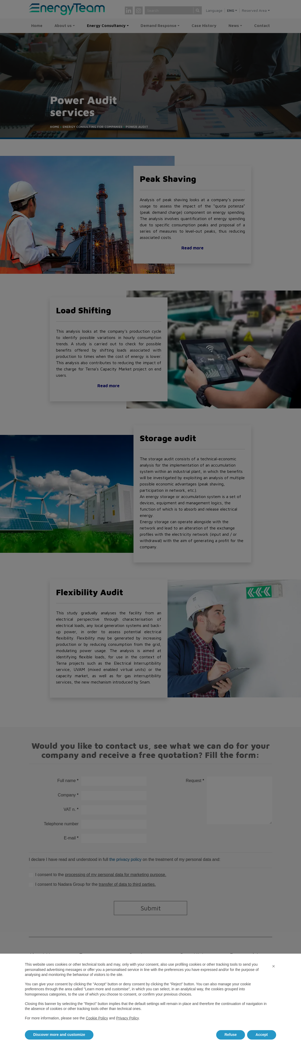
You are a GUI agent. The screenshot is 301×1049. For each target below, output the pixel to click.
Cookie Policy (97, 1018)
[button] (273, 966)
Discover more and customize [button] (59, 1034)
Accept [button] (261, 1034)
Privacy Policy (127, 1018)
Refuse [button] (231, 1034)
